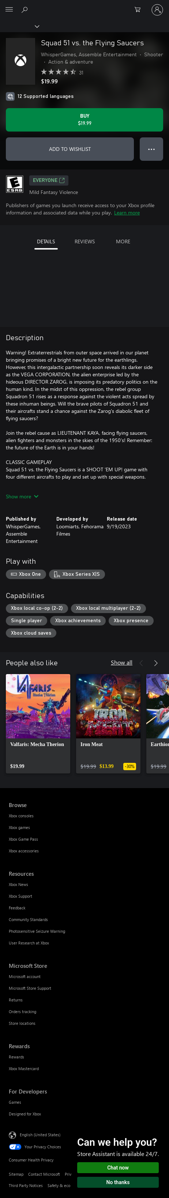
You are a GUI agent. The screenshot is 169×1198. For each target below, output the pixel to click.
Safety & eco (59, 1185)
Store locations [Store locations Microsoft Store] (22, 1023)
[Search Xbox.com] (25, 9)
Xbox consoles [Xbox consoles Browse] (21, 815)
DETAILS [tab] (46, 241)
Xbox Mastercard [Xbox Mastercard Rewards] (24, 1068)
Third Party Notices (26, 1185)
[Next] (156, 663)
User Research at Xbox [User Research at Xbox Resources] (29, 942)
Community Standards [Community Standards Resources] (28, 919)
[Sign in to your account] (157, 10)
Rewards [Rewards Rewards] (16, 1056)
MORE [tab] (123, 241)
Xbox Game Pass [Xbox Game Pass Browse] (23, 839)
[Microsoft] (84, 5)
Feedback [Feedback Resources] (17, 907)
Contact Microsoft (44, 1174)
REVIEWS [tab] (85, 241)
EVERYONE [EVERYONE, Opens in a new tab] (49, 180)
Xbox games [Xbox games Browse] (19, 827)
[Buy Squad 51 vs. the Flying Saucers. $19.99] (84, 120)
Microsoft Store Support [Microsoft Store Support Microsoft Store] (30, 988)
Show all (121, 662)
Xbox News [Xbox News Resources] (18, 884)
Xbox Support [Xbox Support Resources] (20, 896)
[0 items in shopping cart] (140, 10)
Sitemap (16, 1174)
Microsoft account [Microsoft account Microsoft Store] (25, 976)
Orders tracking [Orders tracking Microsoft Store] (22, 1011)
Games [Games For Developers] (15, 1102)
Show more (22, 496)
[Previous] (141, 663)
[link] (38, 723)
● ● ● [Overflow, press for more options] (151, 149)
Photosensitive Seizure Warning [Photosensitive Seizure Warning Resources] (37, 931)
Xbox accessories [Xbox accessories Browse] (24, 850)
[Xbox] (19, 26)
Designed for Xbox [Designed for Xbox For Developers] (25, 1113)
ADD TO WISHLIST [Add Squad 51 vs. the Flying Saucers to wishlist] (70, 148)
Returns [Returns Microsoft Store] (16, 999)
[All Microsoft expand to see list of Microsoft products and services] (9, 10)
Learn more (127, 212)
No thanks (118, 1182)
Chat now (118, 1168)
